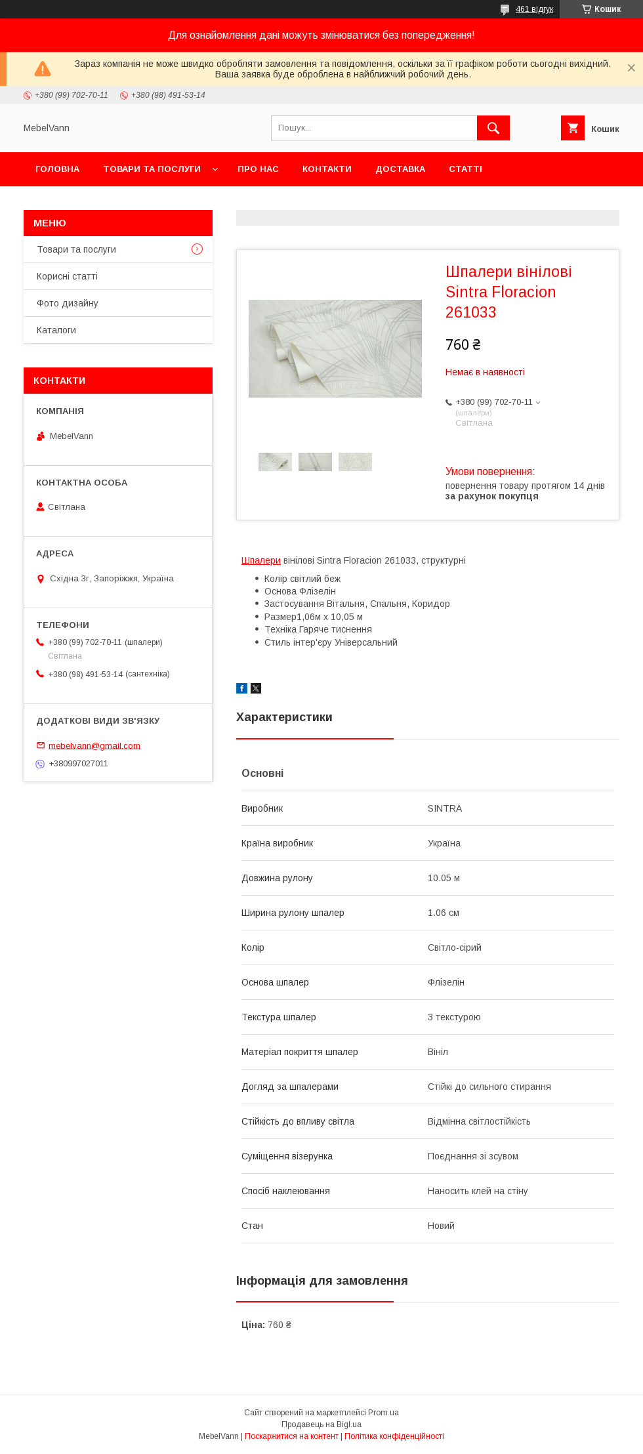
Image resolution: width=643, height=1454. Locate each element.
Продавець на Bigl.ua (321, 1424)
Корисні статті (67, 276)
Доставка (400, 169)
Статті (465, 169)
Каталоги (56, 330)
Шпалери (261, 560)
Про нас (258, 169)
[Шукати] (493, 127)
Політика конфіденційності (394, 1436)
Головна (57, 169)
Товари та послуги (152, 169)
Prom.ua (383, 1412)
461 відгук (534, 9)
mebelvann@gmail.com (94, 745)
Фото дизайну (67, 303)
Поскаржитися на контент (292, 1436)
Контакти (327, 169)
